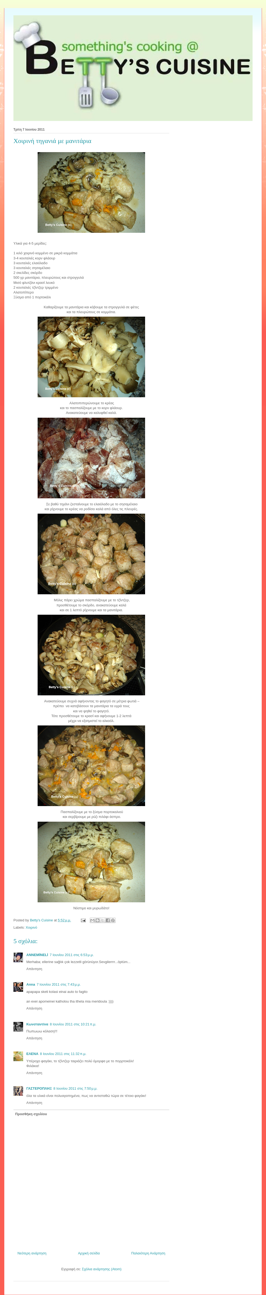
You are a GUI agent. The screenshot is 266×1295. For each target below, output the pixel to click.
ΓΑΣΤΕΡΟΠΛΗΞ (39, 1088)
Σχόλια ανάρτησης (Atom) (101, 1269)
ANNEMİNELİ (37, 955)
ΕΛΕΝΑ (32, 1054)
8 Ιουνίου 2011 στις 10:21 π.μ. (73, 1024)
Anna (30, 984)
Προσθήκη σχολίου (31, 1114)
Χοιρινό (31, 927)
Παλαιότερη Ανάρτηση (148, 1253)
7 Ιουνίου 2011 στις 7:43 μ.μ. (59, 984)
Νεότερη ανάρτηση (31, 1253)
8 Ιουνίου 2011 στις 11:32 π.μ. (63, 1054)
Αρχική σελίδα (89, 1253)
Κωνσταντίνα (37, 1024)
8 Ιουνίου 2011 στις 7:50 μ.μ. (75, 1088)
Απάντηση (34, 969)
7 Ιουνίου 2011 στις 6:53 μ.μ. (72, 955)
